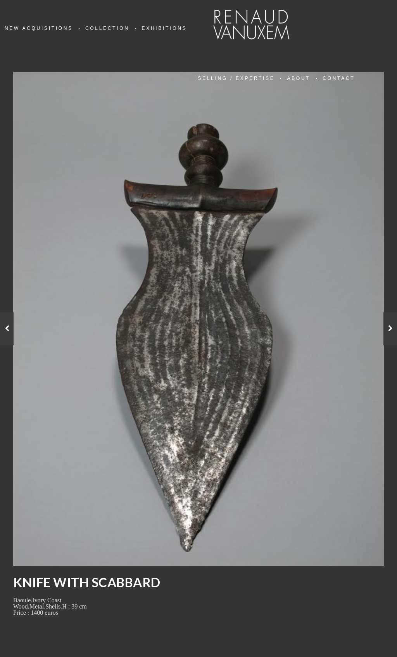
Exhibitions (164, 28)
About (298, 78)
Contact (339, 78)
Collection (107, 28)
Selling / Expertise (236, 78)
